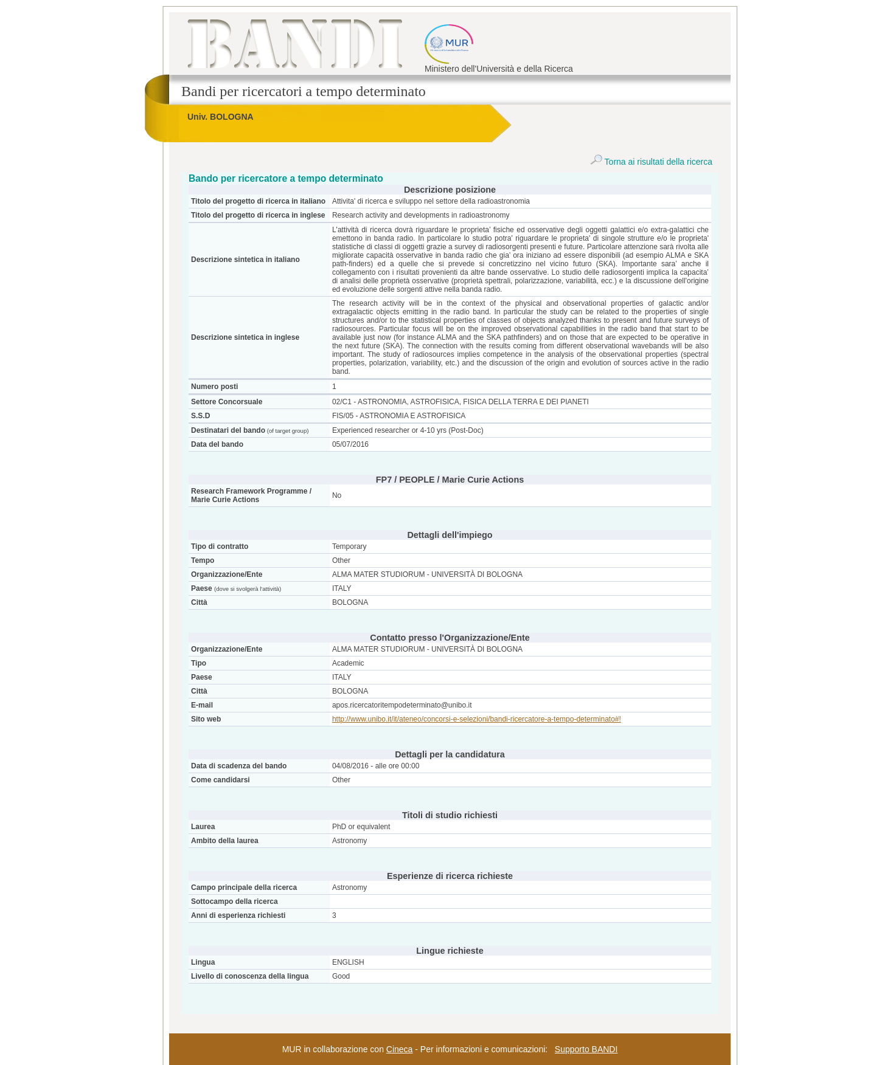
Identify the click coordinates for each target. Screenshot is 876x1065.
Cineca (399, 1049)
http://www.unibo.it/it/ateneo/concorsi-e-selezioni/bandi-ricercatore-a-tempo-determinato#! (476, 719)
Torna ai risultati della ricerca (651, 162)
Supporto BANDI (586, 1049)
